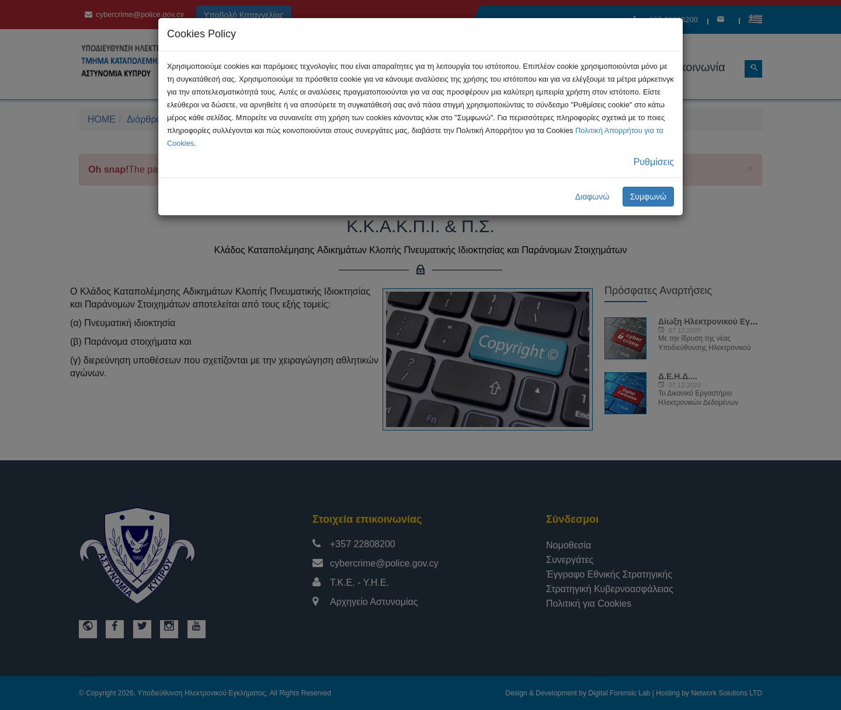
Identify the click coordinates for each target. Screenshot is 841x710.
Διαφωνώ (592, 196)
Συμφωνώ (648, 196)
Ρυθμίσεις (654, 162)
